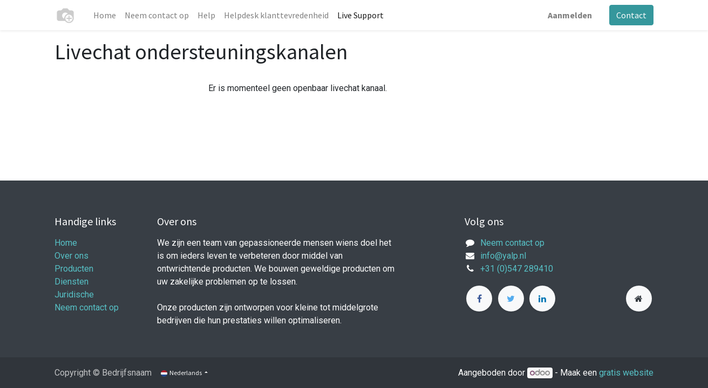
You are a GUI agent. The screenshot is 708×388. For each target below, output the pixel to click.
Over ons (71, 256)
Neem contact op (87, 307)
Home (66, 243)
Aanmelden (570, 15)
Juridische (74, 294)
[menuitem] (104, 15)
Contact (631, 15)
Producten (74, 269)
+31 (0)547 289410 (516, 269)
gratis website (626, 373)
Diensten (71, 281)
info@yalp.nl (503, 256)
